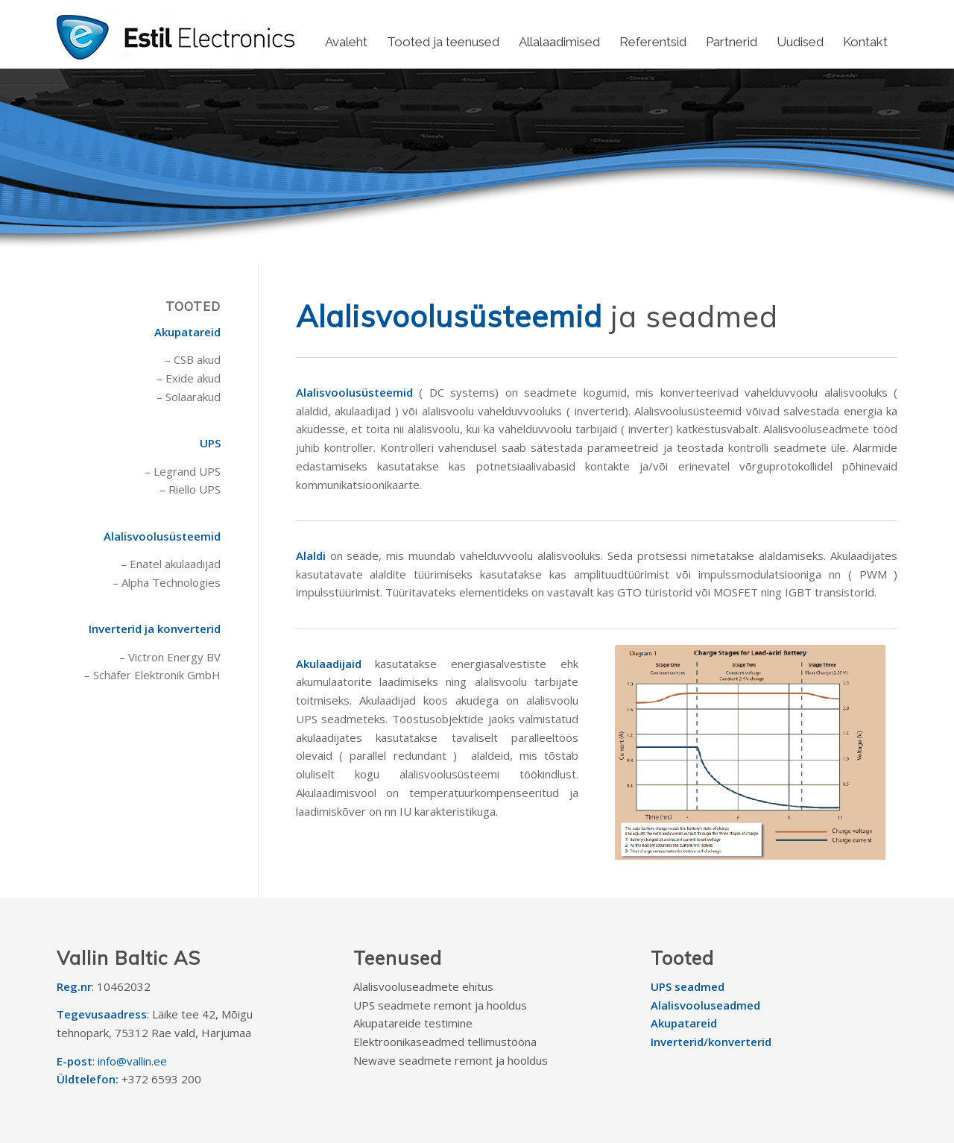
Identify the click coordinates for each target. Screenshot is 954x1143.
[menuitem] (346, 41)
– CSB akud (193, 359)
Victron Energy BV (174, 656)
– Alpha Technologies (167, 582)
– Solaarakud (189, 396)
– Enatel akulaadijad (171, 563)
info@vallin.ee (132, 1061)
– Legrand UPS (183, 471)
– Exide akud (189, 378)
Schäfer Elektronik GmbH (157, 674)
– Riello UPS (190, 489)
